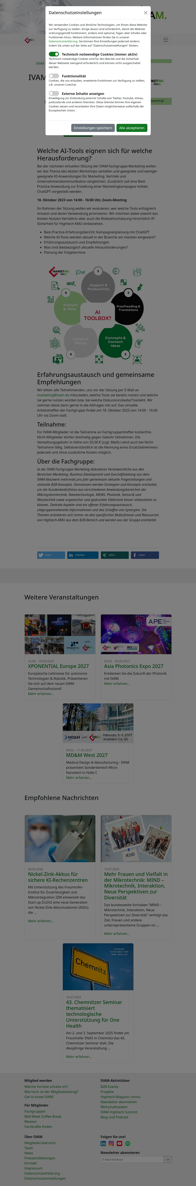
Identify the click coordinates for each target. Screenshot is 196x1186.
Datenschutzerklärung (63, 41)
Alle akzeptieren (132, 128)
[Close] (145, 12)
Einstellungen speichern (93, 128)
